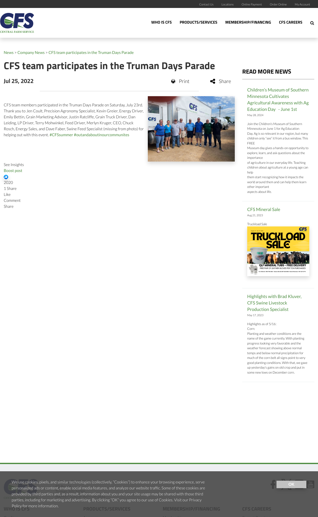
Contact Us (206, 4)
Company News (31, 52)
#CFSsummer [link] (61, 134)
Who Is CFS (161, 23)
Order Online (278, 4)
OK (291, 484)
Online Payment (252, 4)
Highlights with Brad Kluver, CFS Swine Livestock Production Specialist (274, 303)
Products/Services (198, 23)
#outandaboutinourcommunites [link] (101, 134)
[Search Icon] (312, 23)
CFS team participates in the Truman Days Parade (91, 52)
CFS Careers (290, 23)
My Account (302, 4)
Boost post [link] (13, 170)
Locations (227, 4)
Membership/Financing (248, 23)
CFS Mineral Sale (263, 209)
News (9, 52)
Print (180, 81)
